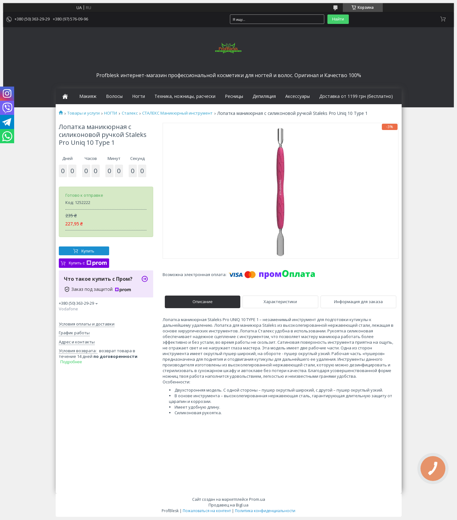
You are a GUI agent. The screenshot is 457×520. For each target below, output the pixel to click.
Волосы (114, 96)
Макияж (88, 96)
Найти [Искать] (338, 19)
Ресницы (234, 96)
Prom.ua (257, 499)
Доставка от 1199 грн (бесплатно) (356, 96)
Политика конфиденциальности (265, 510)
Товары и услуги (83, 113)
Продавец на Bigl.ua (228, 505)
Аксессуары (297, 96)
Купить (87, 251)
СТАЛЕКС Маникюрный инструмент (177, 113)
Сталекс (130, 113)
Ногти (138, 96)
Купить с (88, 263)
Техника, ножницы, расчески (184, 96)
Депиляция (264, 96)
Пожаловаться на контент (207, 510)
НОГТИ (110, 113)
